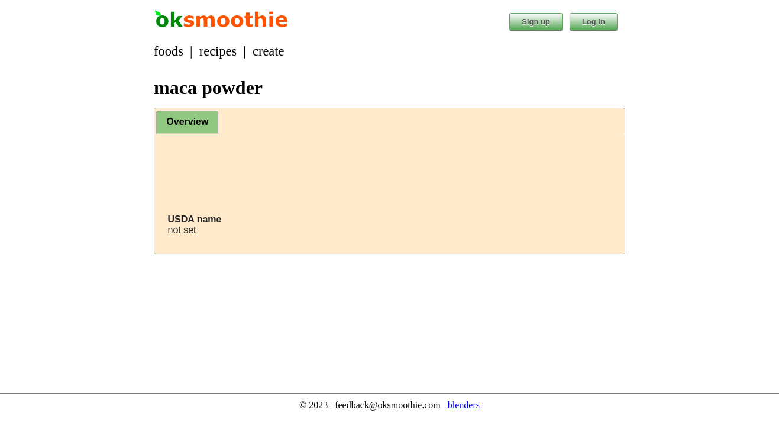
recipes (218, 51)
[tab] (187, 122)
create (268, 51)
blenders (464, 405)
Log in (593, 21)
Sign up (536, 21)
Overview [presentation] (187, 122)
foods (168, 51)
